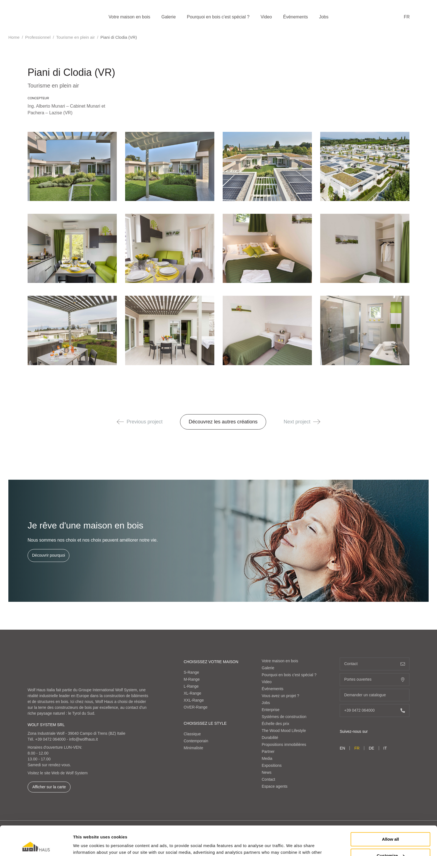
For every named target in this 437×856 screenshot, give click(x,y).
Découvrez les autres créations (223, 422)
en (342, 748)
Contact (268, 779)
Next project (302, 422)
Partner (268, 751)
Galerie (168, 16)
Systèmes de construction (284, 716)
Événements (295, 16)
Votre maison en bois (129, 16)
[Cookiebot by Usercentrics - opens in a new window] (36, 845)
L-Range (191, 686)
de (371, 748)
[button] (120, 421)
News (266, 772)
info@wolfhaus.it (83, 739)
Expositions (272, 765)
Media (267, 758)
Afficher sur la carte (49, 787)
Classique (192, 734)
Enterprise (271, 709)
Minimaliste (193, 748)
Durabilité (270, 737)
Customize (391, 826)
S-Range (191, 672)
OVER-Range (196, 707)
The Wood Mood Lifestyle (284, 730)
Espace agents (275, 786)
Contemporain (196, 741)
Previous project (139, 422)
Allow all (390, 809)
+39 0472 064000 (50, 739)
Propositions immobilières (284, 744)
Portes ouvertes (374, 679)
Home (14, 37)
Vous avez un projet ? (280, 695)
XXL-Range (194, 700)
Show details (86, 845)
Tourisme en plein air (75, 37)
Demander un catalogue (374, 695)
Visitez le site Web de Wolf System (58, 773)
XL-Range (192, 693)
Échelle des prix (275, 723)
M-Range (192, 679)
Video (266, 16)
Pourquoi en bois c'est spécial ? (218, 16)
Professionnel (37, 37)
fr (407, 16)
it (385, 748)
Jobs (324, 16)
